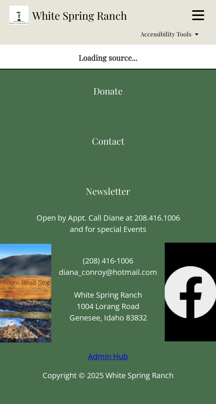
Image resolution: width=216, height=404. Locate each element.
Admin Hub (108, 356)
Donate (108, 91)
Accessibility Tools (169, 34)
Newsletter (108, 191)
